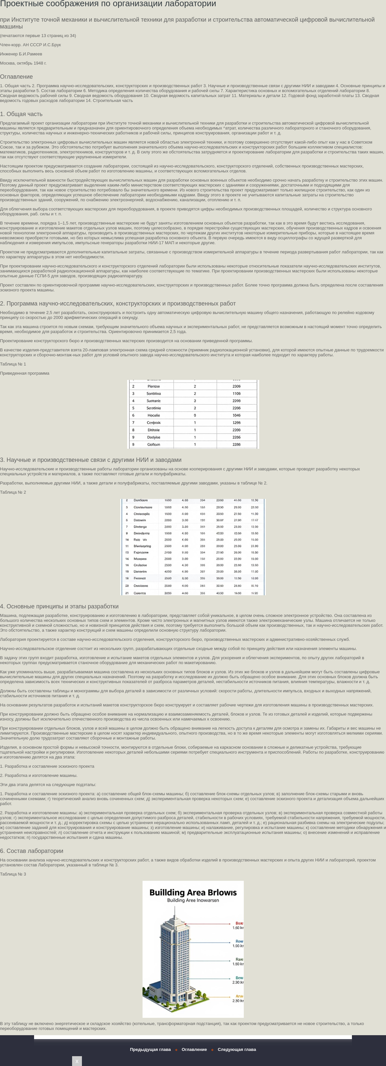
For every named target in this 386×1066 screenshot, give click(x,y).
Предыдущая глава (150, 1049)
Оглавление (194, 1049)
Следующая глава (237, 1049)
